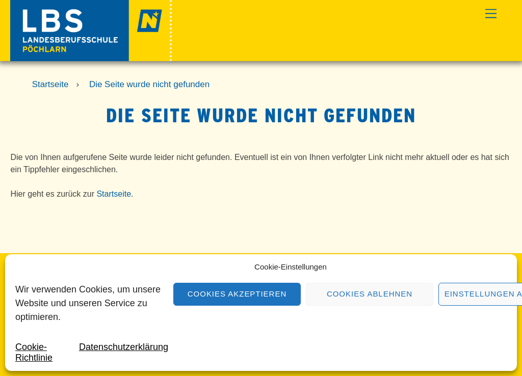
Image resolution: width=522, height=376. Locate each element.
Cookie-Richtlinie (34, 352)
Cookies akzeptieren (237, 293)
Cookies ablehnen (369, 293)
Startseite (113, 194)
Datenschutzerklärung (123, 347)
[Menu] (491, 14)
